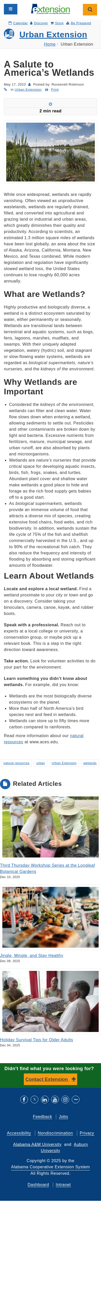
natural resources (16, 763)
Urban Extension (53, 34)
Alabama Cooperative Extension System (50, 1167)
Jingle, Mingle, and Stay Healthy (31, 955)
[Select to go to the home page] (50, 8)
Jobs (63, 1116)
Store (57, 23)
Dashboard (38, 1184)
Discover (39, 23)
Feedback (42, 1116)
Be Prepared (78, 23)
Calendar (18, 23)
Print (55, 89)
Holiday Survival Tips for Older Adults (36, 1040)
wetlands (90, 763)
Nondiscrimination (55, 1133)
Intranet (63, 1184)
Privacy (87, 1133)
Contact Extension (47, 1079)
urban (40, 763)
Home (50, 44)
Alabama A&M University (37, 1144)
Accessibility (19, 1133)
